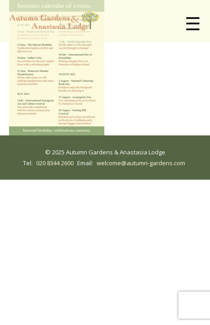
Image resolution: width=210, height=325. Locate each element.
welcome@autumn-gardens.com (141, 163)
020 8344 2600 (55, 163)
